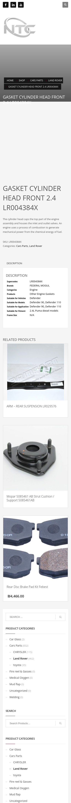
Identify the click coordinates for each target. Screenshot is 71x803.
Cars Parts (22, 229)
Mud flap (14, 668)
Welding (14, 681)
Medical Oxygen (19, 661)
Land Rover (35, 229)
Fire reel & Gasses (20, 655)
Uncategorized (18, 674)
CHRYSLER (19, 636)
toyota (17, 649)
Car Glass (15, 623)
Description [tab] (14, 247)
